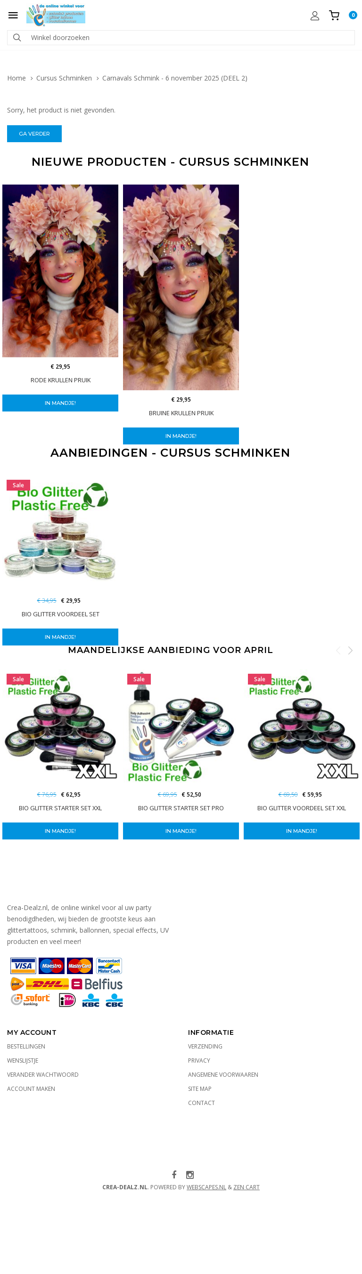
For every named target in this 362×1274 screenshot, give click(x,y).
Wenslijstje (22, 1060)
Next (350, 650)
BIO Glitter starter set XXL (60, 808)
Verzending (205, 1046)
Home (16, 77)
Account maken (31, 1089)
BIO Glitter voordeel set (60, 614)
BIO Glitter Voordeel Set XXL (301, 808)
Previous (338, 650)
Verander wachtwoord (43, 1075)
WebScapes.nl (206, 1187)
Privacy (199, 1060)
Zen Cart (246, 1187)
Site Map (200, 1089)
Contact (201, 1103)
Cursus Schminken (64, 77)
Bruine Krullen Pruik (181, 413)
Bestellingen (26, 1046)
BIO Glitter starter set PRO (181, 808)
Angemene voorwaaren (223, 1075)
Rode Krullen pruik (60, 380)
